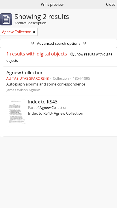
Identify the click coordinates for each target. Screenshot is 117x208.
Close (110, 4)
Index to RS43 (42, 102)
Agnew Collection (25, 72)
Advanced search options (58, 43)
